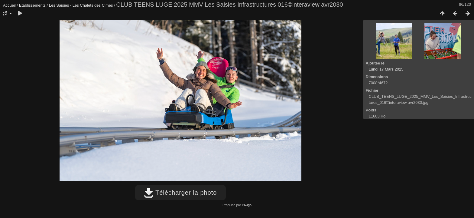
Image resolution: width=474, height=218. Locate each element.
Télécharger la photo (180, 192)
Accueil (9, 5)
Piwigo (247, 205)
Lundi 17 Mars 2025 (386, 69)
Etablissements (32, 5)
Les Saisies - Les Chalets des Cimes (81, 5)
